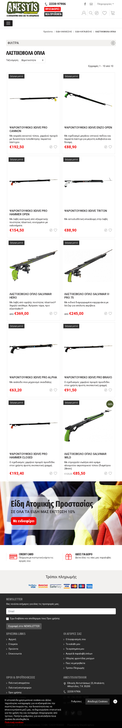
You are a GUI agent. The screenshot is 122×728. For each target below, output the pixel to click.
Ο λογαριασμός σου (74, 639)
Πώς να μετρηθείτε (74, 663)
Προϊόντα (48, 31)
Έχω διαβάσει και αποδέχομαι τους (35, 618)
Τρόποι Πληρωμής (74, 668)
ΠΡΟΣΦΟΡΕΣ (52, 9)
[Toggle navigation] (8, 23)
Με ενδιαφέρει (23, 521)
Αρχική (11, 639)
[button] (97, 15)
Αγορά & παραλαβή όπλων (77, 653)
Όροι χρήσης (53, 618)
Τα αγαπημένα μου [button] (73, 649)
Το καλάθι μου (71, 644)
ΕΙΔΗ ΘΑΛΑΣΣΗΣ (64, 31)
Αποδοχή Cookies (98, 701)
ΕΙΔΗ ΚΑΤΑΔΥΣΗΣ (83, 31)
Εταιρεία (11, 644)
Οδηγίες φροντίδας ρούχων (78, 658)
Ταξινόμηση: (12, 60)
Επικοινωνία (14, 653)
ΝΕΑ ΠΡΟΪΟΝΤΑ (53, 14)
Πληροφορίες (104, 4)
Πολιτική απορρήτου (18, 683)
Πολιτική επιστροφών (18, 687)
